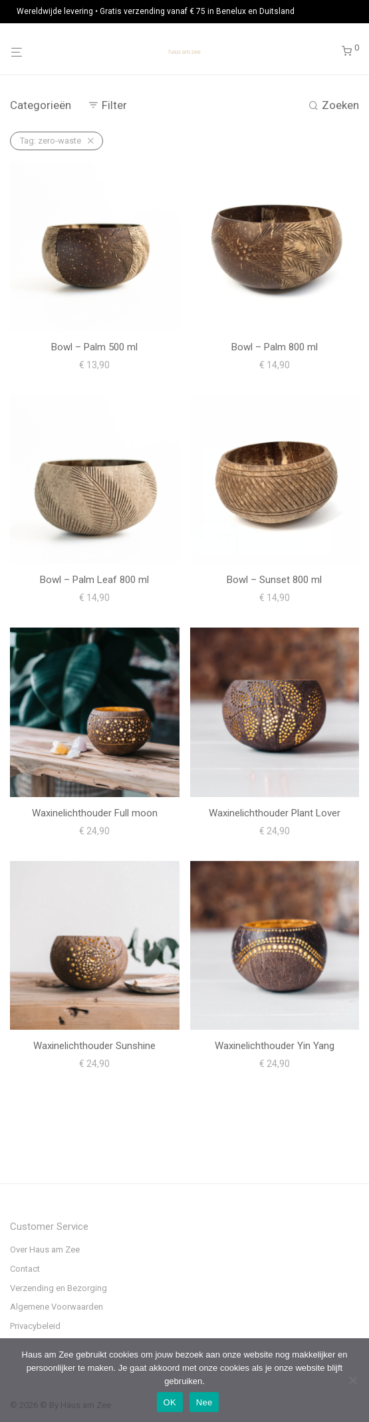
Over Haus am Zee (45, 1249)
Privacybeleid (35, 1326)
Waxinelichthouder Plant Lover (274, 813)
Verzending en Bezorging (58, 1288)
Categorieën (40, 105)
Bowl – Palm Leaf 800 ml (94, 580)
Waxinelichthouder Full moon (95, 813)
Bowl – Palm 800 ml (274, 347)
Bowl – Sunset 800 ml (274, 580)
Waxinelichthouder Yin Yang (274, 1046)
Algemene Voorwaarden (56, 1307)
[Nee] (352, 1380)
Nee (204, 1402)
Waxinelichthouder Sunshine (94, 1046)
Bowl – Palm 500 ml (94, 347)
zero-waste (50, 141)
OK (170, 1402)
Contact (25, 1269)
